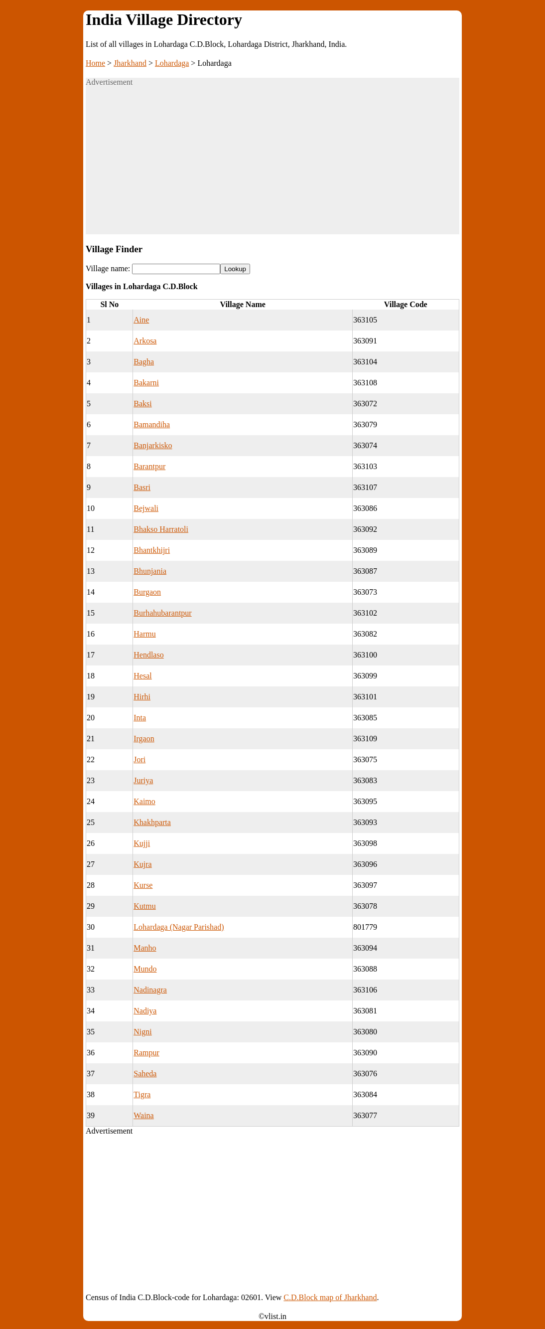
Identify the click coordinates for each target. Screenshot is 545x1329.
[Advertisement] (272, 164)
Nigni (142, 1031)
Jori (139, 759)
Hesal (142, 675)
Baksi (142, 403)
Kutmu (144, 906)
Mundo (145, 969)
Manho (145, 948)
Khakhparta (152, 822)
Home (95, 63)
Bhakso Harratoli (161, 529)
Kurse (143, 885)
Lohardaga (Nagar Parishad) (179, 927)
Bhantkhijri (152, 550)
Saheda (145, 1073)
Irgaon (144, 738)
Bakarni (146, 382)
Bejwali (146, 508)
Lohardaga (172, 63)
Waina (143, 1115)
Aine (141, 320)
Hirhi (142, 696)
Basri (142, 487)
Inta (140, 717)
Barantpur (149, 466)
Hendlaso (148, 655)
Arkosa (145, 340)
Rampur (146, 1052)
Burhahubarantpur (162, 613)
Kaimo (144, 801)
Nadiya (145, 1010)
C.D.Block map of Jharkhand (330, 1297)
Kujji (142, 843)
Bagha (144, 361)
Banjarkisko (153, 445)
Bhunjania (150, 571)
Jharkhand (130, 63)
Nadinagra (150, 990)
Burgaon (147, 592)
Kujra (142, 864)
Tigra (142, 1094)
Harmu (144, 634)
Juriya (143, 780)
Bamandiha (152, 424)
